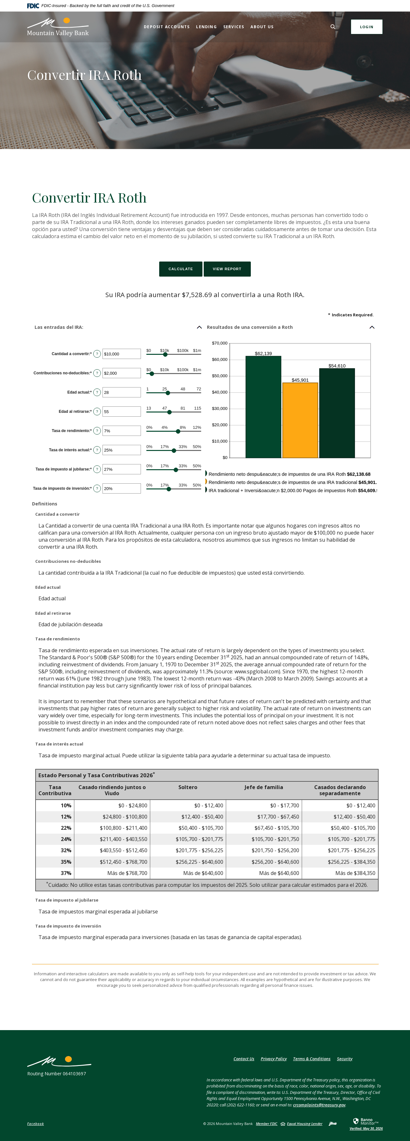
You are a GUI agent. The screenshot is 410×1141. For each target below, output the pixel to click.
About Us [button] (262, 26)
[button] (118, 327)
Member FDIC (266, 1123)
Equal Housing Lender (304, 1123)
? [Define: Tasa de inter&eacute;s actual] (97, 450)
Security (344, 1059)
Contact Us (244, 1059)
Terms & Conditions (312, 1059)
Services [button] (233, 26)
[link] (366, 1123)
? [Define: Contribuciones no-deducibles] (97, 373)
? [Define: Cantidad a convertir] (97, 354)
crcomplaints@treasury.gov (319, 1105)
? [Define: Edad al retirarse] (97, 411)
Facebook (35, 1123)
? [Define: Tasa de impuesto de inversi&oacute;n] (97, 488)
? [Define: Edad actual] (97, 392)
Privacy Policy (274, 1059)
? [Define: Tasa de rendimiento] (97, 431)
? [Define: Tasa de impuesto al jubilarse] (97, 469)
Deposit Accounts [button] (167, 26)
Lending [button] (206, 26)
